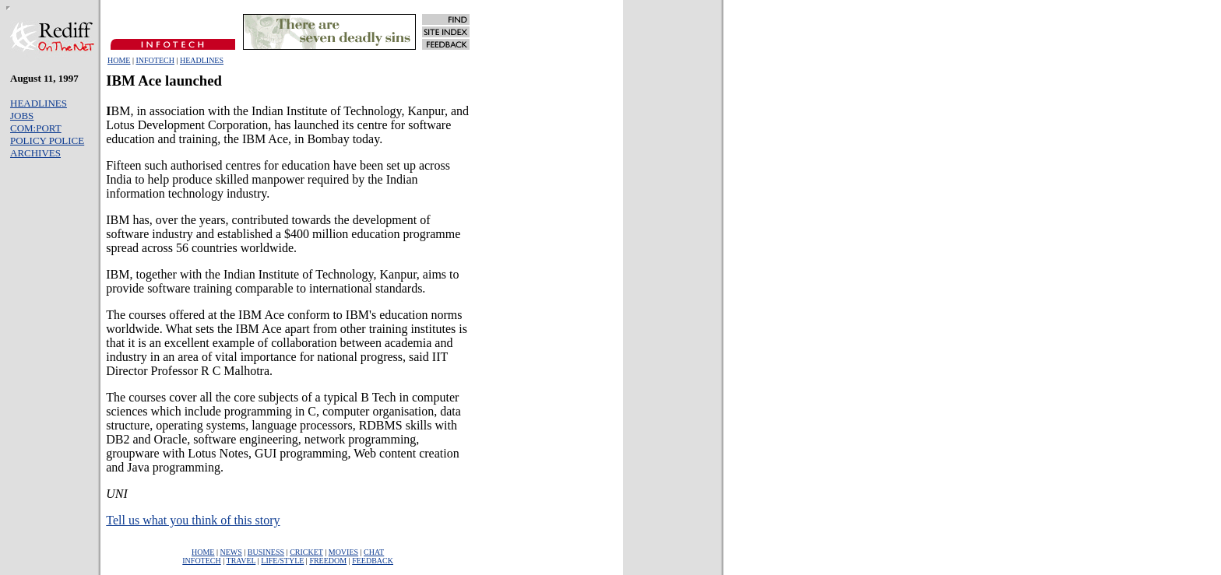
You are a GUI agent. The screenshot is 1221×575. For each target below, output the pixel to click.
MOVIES (343, 552)
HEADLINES (201, 60)
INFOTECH (154, 60)
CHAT (374, 552)
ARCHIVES (35, 153)
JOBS (21, 115)
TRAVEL (241, 560)
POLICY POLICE (47, 140)
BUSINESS (266, 552)
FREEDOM (328, 560)
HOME (118, 60)
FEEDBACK (372, 560)
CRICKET (306, 552)
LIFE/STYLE (282, 560)
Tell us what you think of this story (193, 520)
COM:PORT (36, 128)
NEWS (231, 552)
